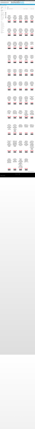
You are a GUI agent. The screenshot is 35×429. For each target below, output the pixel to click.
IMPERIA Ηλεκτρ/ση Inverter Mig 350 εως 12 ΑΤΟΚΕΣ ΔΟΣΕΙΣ (26, 30)
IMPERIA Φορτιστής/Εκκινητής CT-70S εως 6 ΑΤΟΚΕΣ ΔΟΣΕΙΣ (15, 98)
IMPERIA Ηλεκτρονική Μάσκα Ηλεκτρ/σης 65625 (15, 71)
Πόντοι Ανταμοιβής (2, 28)
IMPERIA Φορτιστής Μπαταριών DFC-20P (32, 70)
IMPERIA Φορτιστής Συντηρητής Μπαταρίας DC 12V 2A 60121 (15, 84)
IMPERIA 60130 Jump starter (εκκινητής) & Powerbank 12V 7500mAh (32, 112)
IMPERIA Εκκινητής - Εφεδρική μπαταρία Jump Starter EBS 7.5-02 (26, 17)
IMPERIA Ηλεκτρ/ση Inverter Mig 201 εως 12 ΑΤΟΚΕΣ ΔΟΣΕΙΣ (15, 30)
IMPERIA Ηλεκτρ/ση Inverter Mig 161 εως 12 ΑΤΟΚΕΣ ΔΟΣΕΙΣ (32, 17)
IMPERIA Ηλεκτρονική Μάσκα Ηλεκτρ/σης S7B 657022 (15, 160)
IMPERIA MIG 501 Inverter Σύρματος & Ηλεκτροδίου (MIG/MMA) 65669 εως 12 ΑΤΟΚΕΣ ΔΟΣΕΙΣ (15, 144)
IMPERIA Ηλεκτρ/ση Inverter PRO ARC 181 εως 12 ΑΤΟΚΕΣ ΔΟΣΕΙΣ (15, 44)
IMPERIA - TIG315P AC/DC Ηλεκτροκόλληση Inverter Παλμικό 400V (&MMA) (26, 113)
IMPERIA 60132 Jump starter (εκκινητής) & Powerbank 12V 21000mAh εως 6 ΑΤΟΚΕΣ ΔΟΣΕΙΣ (15, 128)
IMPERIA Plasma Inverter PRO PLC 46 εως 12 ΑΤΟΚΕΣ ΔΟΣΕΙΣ (15, 17)
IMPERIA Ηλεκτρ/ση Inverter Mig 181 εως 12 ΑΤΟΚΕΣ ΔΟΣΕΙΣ (9, 30)
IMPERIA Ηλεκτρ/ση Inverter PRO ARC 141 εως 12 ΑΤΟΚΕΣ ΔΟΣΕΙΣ (32, 30)
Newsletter (2, 31)
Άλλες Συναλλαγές (2, 30)
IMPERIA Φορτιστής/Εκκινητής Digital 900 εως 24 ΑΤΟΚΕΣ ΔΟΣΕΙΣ (20, 99)
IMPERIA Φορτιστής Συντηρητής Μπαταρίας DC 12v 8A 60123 (20, 84)
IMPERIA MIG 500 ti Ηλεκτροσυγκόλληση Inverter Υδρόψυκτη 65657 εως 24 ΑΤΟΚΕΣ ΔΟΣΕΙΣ (9, 144)
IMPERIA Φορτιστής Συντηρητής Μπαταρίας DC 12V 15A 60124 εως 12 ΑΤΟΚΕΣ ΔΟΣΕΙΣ (9, 85)
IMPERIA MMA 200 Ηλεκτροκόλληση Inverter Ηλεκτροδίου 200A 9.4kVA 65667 (26, 143)
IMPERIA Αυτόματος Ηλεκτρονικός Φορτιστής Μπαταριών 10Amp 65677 (9, 161)
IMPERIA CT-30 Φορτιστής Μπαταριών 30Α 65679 (32, 125)
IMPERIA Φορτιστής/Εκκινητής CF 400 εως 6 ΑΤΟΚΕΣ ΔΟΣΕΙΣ (32, 84)
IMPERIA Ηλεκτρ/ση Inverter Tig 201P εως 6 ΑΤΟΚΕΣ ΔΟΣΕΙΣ (20, 57)
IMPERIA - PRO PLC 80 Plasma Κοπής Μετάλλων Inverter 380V (15, 112)
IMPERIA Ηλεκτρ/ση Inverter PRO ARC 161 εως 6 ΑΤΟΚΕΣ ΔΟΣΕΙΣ (9, 44)
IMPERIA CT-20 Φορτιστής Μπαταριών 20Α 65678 (26, 125)
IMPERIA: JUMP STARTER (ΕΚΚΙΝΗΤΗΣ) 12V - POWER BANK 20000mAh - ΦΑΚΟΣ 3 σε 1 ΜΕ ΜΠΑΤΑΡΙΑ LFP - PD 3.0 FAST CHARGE (20, 163)
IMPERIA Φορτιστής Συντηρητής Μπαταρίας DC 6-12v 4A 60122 (26, 84)
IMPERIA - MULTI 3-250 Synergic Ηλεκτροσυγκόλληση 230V (9, 112)
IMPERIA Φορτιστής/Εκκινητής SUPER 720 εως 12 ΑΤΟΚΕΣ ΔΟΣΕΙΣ (26, 99)
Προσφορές (2, 19)
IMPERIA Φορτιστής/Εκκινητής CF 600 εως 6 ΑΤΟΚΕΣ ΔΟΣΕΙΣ (9, 98)
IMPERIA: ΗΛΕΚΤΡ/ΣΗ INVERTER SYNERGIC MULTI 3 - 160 (26, 160)
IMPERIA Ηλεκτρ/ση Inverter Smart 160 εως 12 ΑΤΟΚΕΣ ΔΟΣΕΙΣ (9, 57)
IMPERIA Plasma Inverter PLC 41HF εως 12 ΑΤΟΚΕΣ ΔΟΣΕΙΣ (9, 17)
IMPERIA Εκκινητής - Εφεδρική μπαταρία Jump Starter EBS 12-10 (20, 17)
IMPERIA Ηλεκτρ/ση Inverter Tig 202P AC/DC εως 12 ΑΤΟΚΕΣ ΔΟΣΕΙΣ (26, 57)
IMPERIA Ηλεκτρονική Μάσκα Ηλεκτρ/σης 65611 (32, 57)
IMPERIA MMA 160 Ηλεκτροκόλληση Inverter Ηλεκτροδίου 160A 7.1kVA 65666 (20, 143)
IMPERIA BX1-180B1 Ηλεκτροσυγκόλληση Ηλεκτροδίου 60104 (32, 98)
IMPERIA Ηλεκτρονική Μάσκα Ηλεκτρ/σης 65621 (9, 71)
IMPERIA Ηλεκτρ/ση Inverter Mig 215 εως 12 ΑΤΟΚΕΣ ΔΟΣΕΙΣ (20, 30)
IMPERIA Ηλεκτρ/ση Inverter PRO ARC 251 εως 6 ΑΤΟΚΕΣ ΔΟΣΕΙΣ (26, 44)
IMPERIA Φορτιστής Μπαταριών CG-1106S (26, 70)
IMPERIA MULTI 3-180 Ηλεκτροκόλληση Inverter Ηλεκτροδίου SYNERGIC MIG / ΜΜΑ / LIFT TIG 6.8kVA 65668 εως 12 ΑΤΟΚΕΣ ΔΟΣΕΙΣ (32, 145)
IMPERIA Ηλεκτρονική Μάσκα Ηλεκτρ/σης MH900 (21, 71)
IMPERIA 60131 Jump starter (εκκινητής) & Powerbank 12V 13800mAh (9, 127)
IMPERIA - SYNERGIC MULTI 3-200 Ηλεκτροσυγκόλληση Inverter (20, 112)
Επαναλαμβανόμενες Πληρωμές (2, 32)
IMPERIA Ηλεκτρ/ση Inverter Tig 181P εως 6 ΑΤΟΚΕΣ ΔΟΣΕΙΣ (15, 57)
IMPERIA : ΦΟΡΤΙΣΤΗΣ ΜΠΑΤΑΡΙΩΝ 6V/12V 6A (21, 125)
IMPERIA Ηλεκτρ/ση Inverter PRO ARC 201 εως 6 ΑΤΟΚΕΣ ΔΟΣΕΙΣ (20, 44)
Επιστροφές (2, 29)
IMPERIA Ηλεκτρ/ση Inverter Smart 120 (32, 43)
